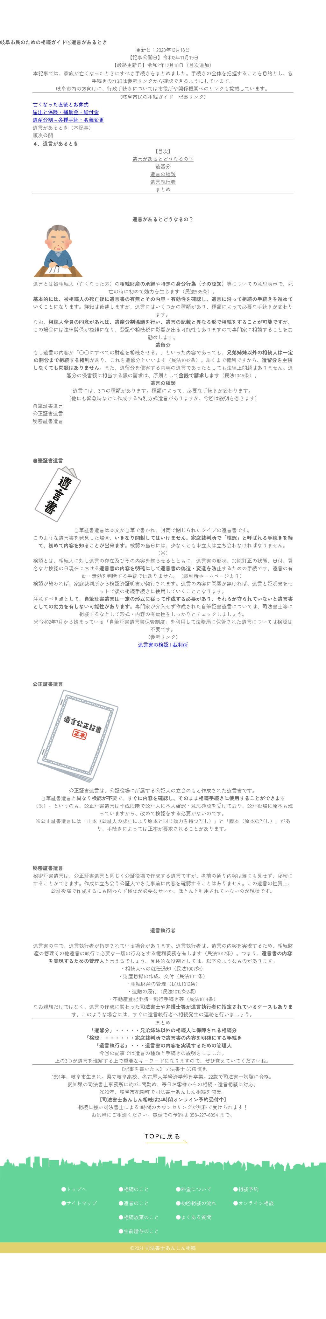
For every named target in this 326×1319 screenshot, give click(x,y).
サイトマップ (81, 1203)
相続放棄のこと (141, 1217)
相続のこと (136, 1189)
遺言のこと (136, 1203)
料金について (196, 1189)
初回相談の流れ (198, 1203)
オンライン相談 (256, 1203)
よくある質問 (196, 1217)
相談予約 (248, 1189)
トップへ (76, 1189)
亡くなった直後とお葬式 (60, 104)
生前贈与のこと (141, 1231)
